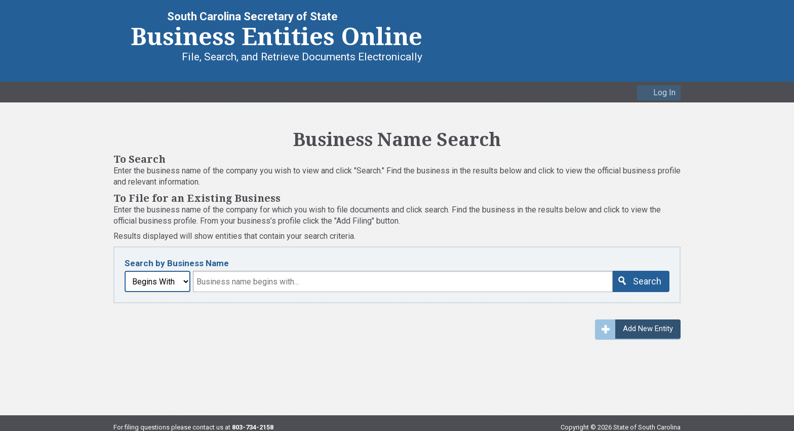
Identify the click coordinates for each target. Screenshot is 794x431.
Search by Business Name (177, 263)
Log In (664, 92)
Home (121, 91)
